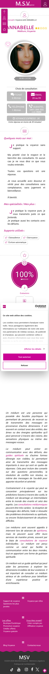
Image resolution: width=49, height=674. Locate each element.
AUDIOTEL (36, 108)
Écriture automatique (17, 242)
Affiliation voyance (35, 626)
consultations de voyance (33, 540)
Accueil (11, 20)
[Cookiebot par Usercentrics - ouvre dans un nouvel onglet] (35, 306)
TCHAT (16, 96)
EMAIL (36, 96)
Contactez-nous (34, 645)
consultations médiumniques (32, 504)
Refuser (24, 365)
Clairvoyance (32, 238)
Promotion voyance (11, 626)
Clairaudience (14, 238)
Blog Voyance (9, 645)
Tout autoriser (24, 357)
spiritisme (42, 530)
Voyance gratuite (10, 631)
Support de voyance (11, 601)
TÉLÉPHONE (16, 108)
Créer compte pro (34, 623)
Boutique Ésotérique (12, 623)
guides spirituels (14, 455)
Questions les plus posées (11, 605)
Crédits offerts (9, 629)
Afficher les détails (32, 349)
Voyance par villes (35, 601)
